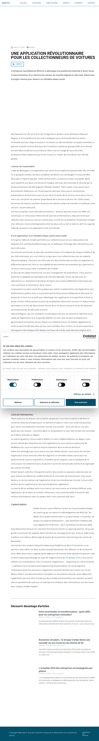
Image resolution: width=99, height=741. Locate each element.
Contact (91, 3)
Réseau (66, 3)
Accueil (23, 3)
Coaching (36, 3)
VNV (37, 330)
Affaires (32, 47)
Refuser (18, 402)
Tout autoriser (80, 402)
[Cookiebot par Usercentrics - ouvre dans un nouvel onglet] (84, 337)
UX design (70, 557)
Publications (52, 3)
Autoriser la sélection (49, 402)
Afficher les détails (82, 394)
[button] (17, 64)
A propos (78, 3)
